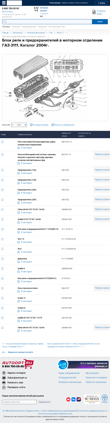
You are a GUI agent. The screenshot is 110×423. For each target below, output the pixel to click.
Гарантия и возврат (96, 377)
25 (85, 86)
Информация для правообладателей (63, 411)
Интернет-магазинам (70, 382)
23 (20, 110)
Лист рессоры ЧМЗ (56, 26)
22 (85, 105)
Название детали (25, 134)
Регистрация (55, 3)
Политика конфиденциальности (93, 411)
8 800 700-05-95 (13, 366)
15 (85, 82)
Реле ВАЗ (16, 26)
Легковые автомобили (36, 33)
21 (65, 56)
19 (85, 98)
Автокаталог (18, 33)
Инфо (3, 134)
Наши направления (69, 373)
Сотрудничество (67, 377)
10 (5, 92)
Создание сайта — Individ (36, 411)
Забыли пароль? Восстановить (75, 3)
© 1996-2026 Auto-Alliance (13, 411)
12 (18, 83)
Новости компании (96, 382)
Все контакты (7, 11)
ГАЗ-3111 (60, 33)
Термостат (42, 26)
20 (54, 82)
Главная (5, 33)
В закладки (25, 147)
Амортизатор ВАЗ (29, 26)
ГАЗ (51, 33)
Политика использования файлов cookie (55, 413)
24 (85, 90)
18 (85, 94)
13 (58, 110)
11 (5, 96)
